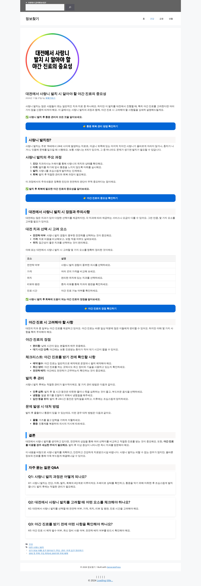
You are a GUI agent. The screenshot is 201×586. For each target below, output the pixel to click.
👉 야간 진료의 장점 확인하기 (100, 308)
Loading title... (105, 580)
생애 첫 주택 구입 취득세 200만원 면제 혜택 (48, 553)
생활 (171, 18)
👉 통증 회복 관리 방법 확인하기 (100, 126)
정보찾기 (32, 18)
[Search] (70, 7)
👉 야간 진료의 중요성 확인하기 (100, 198)
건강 (152, 18)
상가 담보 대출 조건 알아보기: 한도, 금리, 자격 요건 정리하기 (56, 550)
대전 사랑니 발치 (36, 547)
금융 (161, 18)
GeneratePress (114, 567)
